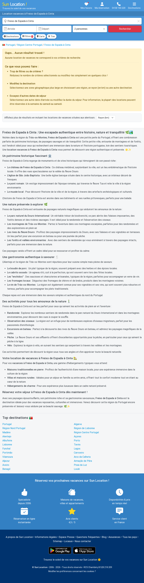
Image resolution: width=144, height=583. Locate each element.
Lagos (77, 448)
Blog (104, 537)
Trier (51, 36)
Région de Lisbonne (84, 428)
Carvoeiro (79, 452)
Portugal (7, 424)
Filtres (27, 36)
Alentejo (6, 436)
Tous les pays (129, 537)
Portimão (7, 452)
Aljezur (6, 460)
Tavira (77, 444)
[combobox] (72, 21)
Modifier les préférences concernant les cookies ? (72, 571)
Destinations (11, 36)
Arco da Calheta (82, 456)
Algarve (78, 424)
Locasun (68, 541)
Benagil (6, 469)
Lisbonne (7, 444)
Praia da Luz (80, 465)
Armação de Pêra (83, 460)
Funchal (6, 448)
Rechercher (125, 28)
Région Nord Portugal (13, 428)
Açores (77, 436)
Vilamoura (7, 456)
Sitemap (57, 541)
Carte (41, 36)
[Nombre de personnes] (90, 29)
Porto (77, 440)
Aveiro (5, 465)
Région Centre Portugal (86, 432)
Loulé (77, 469)
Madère (6, 432)
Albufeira (7, 440)
